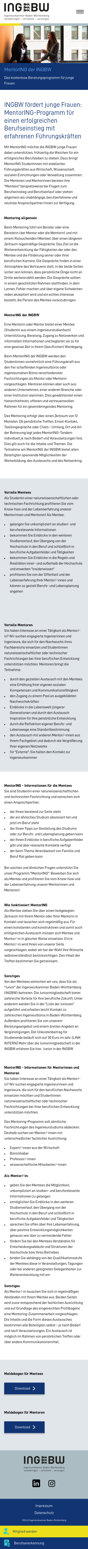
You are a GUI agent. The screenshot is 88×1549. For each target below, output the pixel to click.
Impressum (44, 1506)
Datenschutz (44, 1513)
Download (22, 1388)
